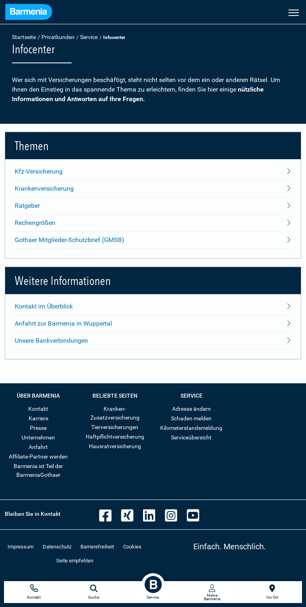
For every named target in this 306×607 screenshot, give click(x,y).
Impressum (20, 547)
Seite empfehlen (74, 561)
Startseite (24, 37)
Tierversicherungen (114, 427)
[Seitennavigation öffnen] (293, 12)
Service (89, 37)
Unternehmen (38, 437)
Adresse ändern (191, 409)
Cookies (132, 547)
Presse (38, 428)
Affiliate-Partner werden (38, 456)
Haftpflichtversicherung (115, 436)
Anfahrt (38, 447)
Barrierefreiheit (97, 547)
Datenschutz (57, 547)
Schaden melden (191, 418)
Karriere (38, 418)
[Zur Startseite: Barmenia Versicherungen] (29, 13)
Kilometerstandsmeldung (191, 428)
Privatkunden (58, 37)
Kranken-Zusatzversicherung (114, 413)
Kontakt (38, 409)
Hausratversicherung (115, 446)
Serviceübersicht (191, 437)
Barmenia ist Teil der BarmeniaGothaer (38, 470)
